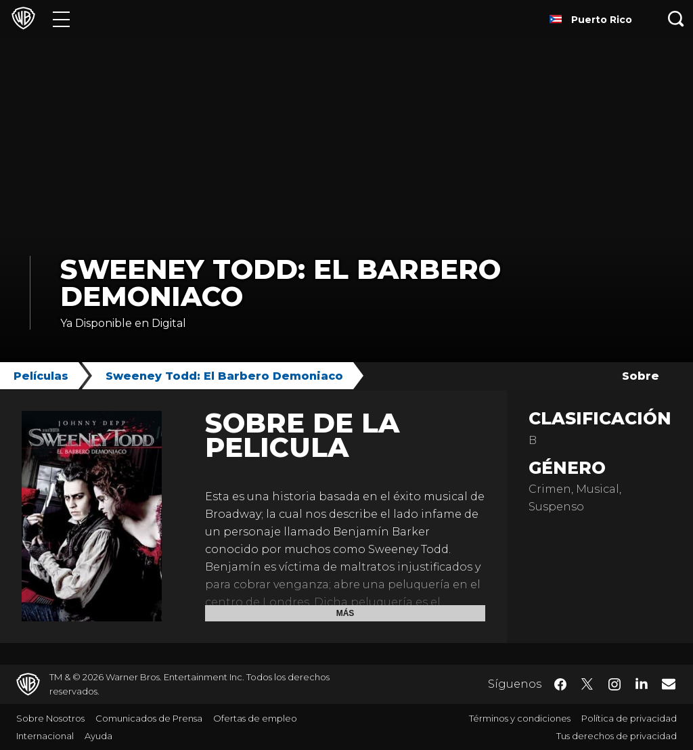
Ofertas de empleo (255, 718)
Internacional (45, 735)
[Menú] (61, 18)
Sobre (640, 376)
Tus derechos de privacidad (616, 735)
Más (345, 613)
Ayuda (98, 735)
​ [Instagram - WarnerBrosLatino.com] (614, 684)
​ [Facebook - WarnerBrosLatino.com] (560, 684)
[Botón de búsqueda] (676, 18)
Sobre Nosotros (50, 718)
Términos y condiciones (520, 718)
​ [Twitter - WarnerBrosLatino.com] (587, 684)
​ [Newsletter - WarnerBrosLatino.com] (669, 683)
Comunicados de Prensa (148, 718)
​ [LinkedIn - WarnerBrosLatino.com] (641, 683)
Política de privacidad (629, 718)
